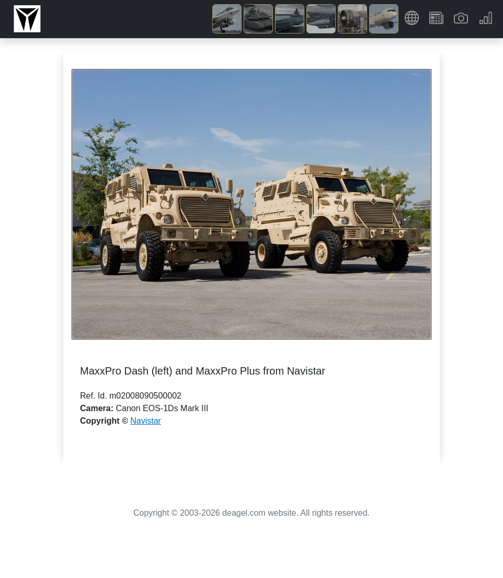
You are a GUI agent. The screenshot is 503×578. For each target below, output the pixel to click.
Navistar (145, 420)
